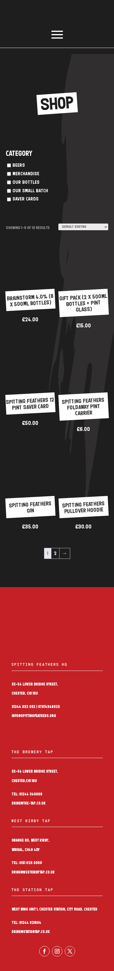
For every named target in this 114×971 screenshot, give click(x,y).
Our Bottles (26, 182)
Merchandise (25, 173)
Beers (18, 165)
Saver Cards (25, 199)
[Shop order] (83, 227)
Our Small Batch (30, 190)
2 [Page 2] (55, 553)
